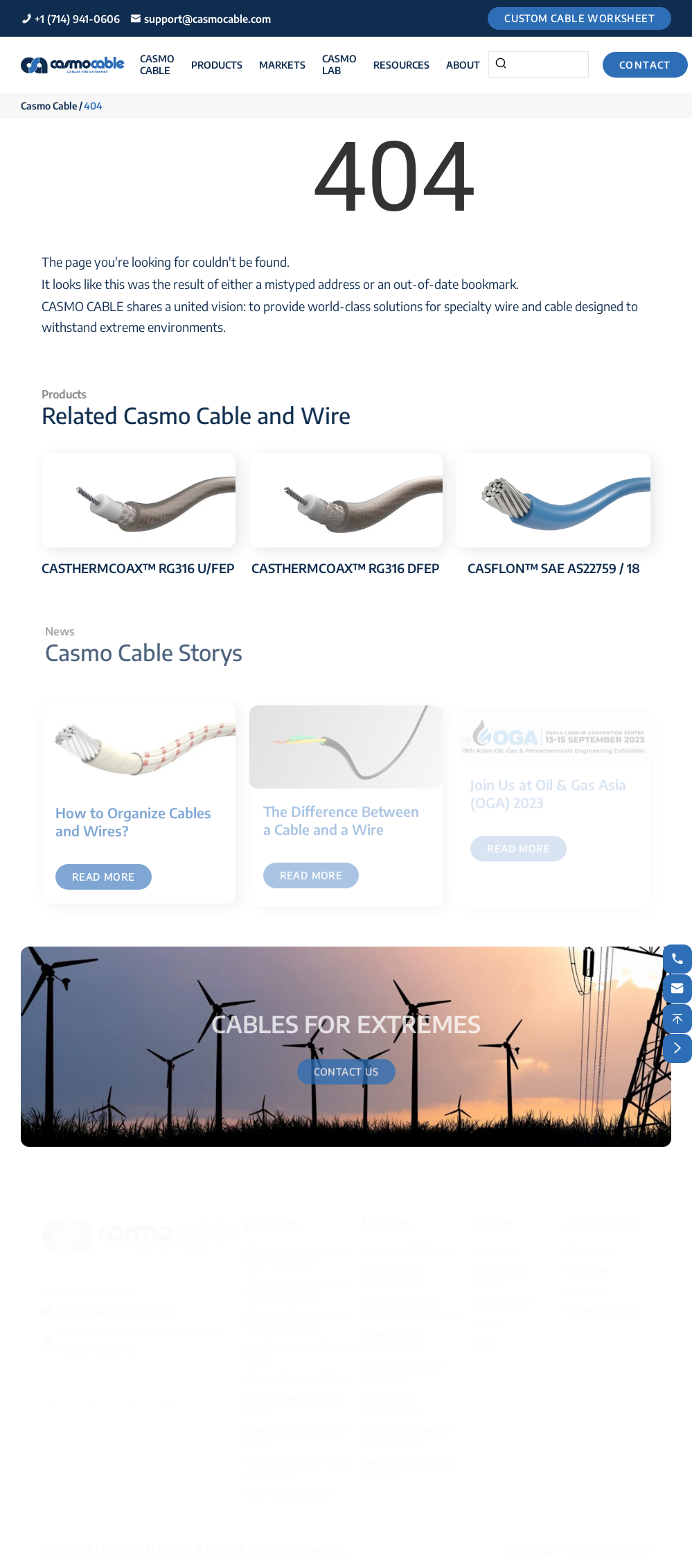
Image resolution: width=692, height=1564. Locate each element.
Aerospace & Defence (405, 1244)
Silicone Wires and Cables (298, 1372)
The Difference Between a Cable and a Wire (341, 825)
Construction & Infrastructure (392, 1334)
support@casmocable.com (207, 18)
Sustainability (502, 1296)
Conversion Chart (602, 1304)
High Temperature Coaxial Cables (299, 1345)
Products (216, 65)
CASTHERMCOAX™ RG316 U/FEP (138, 568)
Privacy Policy (609, 1543)
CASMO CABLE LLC (171, 1543)
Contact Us (346, 1076)
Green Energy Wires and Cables (296, 1429)
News (486, 1316)
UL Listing (587, 1284)
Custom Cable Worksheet (579, 18)
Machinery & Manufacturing (392, 1397)
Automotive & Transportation (392, 1270)
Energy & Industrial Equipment (401, 1366)
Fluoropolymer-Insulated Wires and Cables (298, 1250)
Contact (645, 65)
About (463, 65)
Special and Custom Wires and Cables (299, 1461)
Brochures (587, 1264)
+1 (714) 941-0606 (77, 18)
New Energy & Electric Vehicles (407, 1461)
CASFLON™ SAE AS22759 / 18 (554, 568)
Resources (401, 65)
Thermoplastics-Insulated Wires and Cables (298, 1282)
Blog (484, 1336)
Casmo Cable (157, 64)
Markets (282, 65)
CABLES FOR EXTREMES (346, 1020)
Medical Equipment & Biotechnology (405, 1429)
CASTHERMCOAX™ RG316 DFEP (345, 568)
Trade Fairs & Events (501, 1270)
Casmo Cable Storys (147, 652)
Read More (103, 882)
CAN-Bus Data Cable (288, 1487)
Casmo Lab (339, 64)
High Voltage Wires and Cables (294, 1397)
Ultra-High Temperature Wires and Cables (295, 1314)
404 (93, 106)
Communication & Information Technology (411, 1302)
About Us (494, 1244)
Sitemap (530, 1543)
